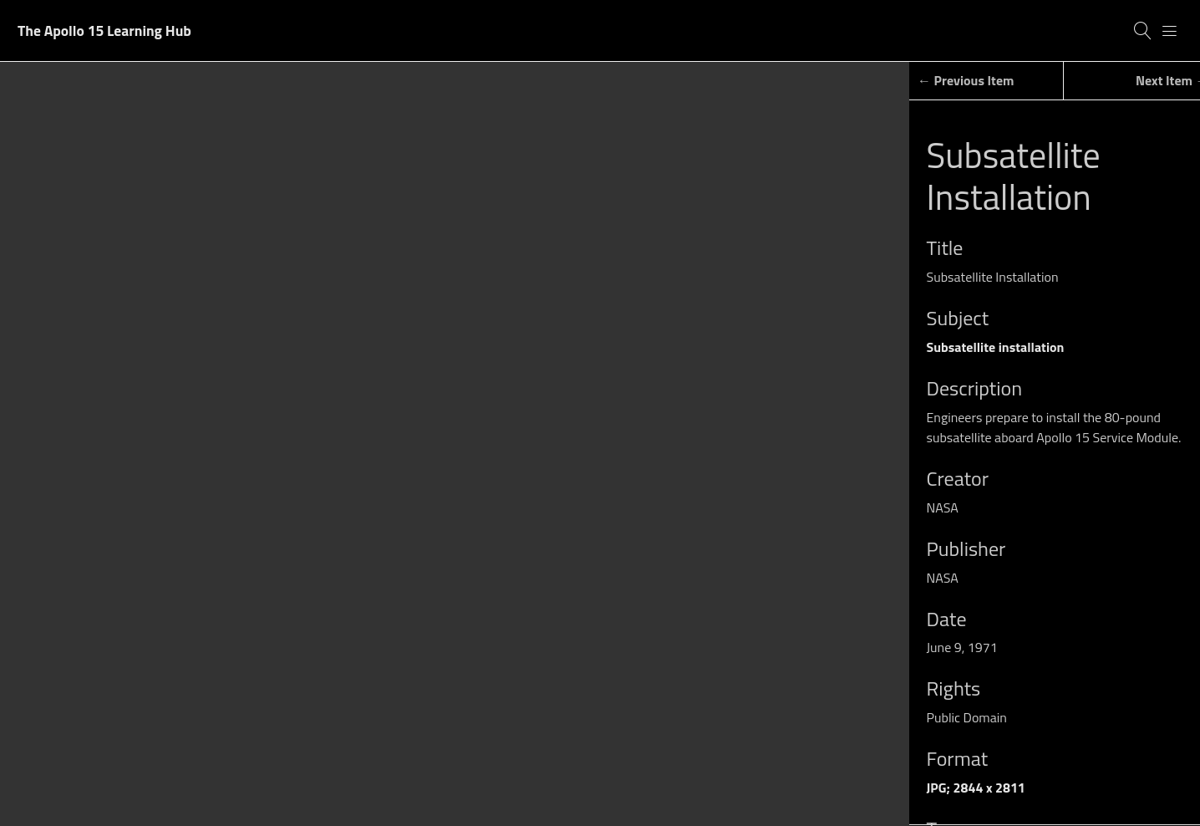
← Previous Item (966, 80)
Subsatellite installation (996, 347)
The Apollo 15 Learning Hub (104, 30)
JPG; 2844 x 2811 (976, 788)
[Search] (1143, 31)
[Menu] (1170, 31)
